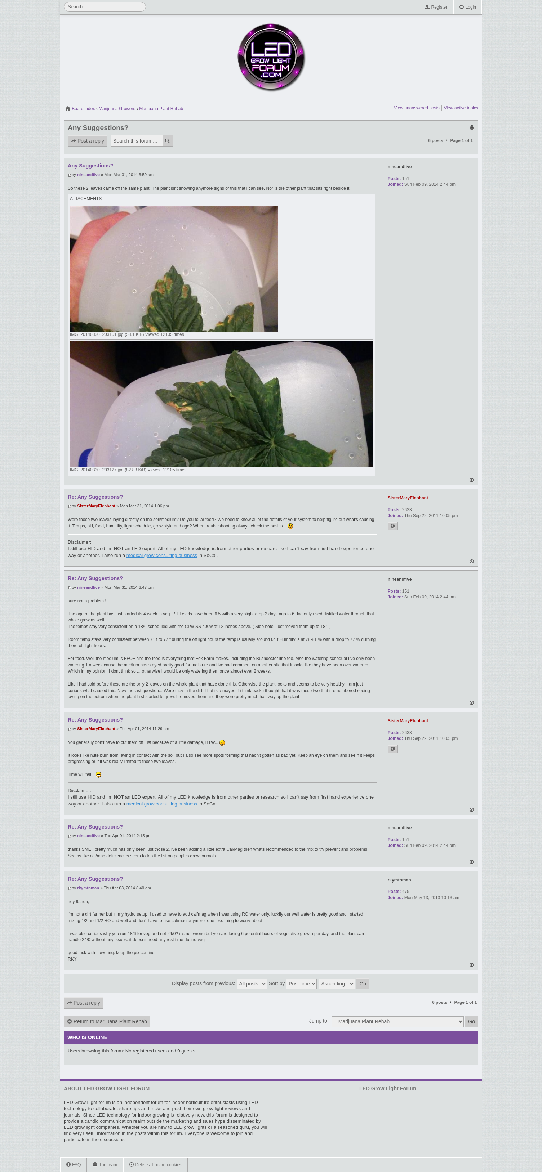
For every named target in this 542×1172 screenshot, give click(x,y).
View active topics (461, 108)
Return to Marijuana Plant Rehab (107, 1022)
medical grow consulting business (161, 555)
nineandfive (88, 174)
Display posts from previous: (219, 984)
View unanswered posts (417, 108)
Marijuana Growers (117, 108)
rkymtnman (88, 888)
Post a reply (87, 141)
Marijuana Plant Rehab (161, 108)
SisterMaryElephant (96, 506)
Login (467, 7)
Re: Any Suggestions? (95, 497)
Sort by (293, 984)
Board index (80, 108)
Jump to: (319, 1021)
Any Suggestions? (98, 127)
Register (436, 7)
